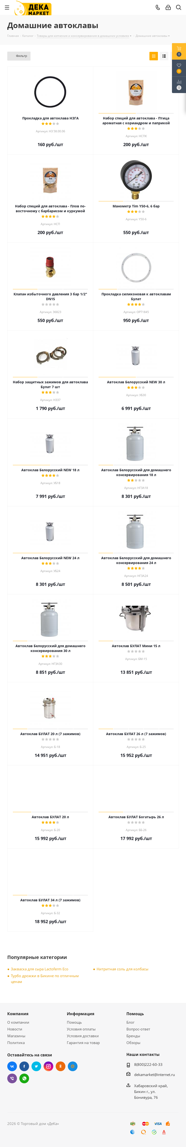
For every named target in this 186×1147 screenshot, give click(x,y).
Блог (130, 1022)
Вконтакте (12, 1066)
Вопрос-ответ (138, 1029)
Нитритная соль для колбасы (122, 968)
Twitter (36, 1066)
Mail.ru (73, 1066)
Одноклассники (60, 1066)
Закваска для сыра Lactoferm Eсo (39, 968)
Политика (16, 1042)
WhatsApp (24, 1078)
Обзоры (133, 1042)
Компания (17, 1013)
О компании (18, 1022)
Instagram (48, 1066)
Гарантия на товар (83, 1042)
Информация (80, 1013)
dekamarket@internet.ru (154, 1074)
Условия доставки (83, 1035)
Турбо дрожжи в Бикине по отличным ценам (45, 978)
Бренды (133, 1035)
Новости (14, 1029)
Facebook (24, 1066)
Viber (12, 1078)
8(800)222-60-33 (148, 1064)
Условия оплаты (81, 1029)
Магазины (16, 1035)
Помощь (74, 1022)
